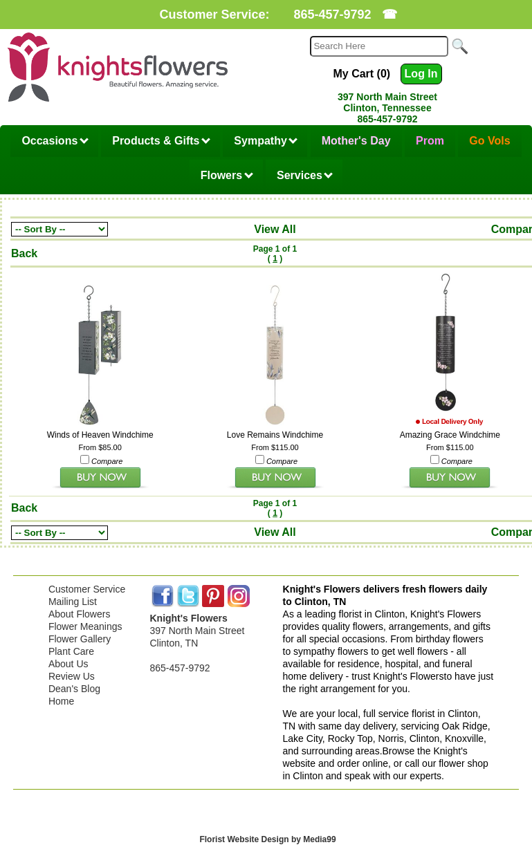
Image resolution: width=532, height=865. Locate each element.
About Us (68, 663)
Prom (430, 141)
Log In (421, 74)
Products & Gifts (161, 141)
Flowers (227, 175)
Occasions (54, 141)
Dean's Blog (74, 688)
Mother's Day (356, 141)
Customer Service (86, 589)
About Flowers (79, 614)
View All (274, 229)
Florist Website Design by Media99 (267, 839)
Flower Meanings (85, 626)
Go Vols (489, 141)
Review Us (71, 676)
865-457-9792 (332, 14)
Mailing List (72, 601)
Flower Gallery (79, 638)
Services (305, 175)
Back (24, 253)
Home (61, 701)
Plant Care (71, 651)
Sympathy (265, 141)
